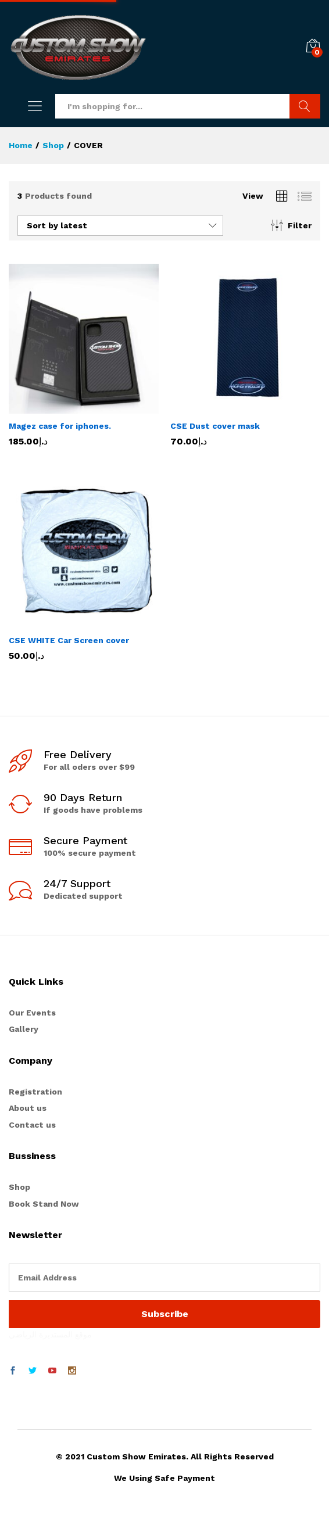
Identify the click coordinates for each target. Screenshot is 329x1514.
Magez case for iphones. (60, 425)
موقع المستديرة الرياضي (50, 1334)
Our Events (32, 1012)
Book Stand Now (44, 1203)
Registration (35, 1091)
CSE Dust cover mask (215, 425)
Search (304, 106)
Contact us (32, 1124)
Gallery (23, 1029)
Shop (19, 1187)
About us (28, 1108)
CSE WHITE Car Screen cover (69, 640)
